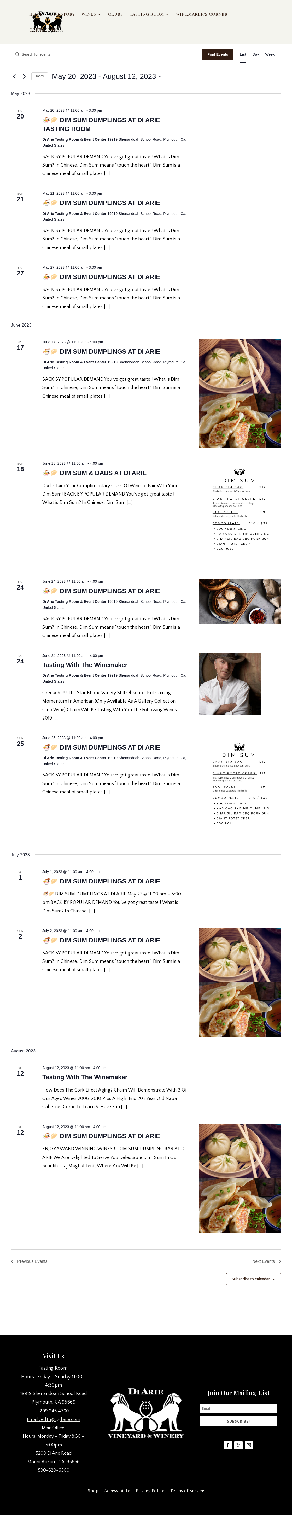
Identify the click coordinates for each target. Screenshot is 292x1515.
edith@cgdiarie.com (60, 1419)
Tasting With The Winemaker (84, 664)
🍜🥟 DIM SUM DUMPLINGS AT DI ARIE (101, 202)
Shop (93, 1490)
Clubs (115, 14)
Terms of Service (187, 1490)
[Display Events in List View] (243, 54)
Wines (88, 14)
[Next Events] (24, 76)
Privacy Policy (150, 1490)
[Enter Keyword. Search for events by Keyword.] (106, 54)
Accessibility (117, 1490)
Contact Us (43, 30)
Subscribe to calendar (251, 1279)
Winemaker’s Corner (201, 14)
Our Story (62, 14)
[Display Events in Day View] (256, 54)
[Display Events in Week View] (270, 54)
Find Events (217, 54)
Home (36, 14)
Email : (34, 1419)
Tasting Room (147, 14)
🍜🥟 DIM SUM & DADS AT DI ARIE (94, 472)
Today (40, 76)
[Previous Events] (14, 76)
